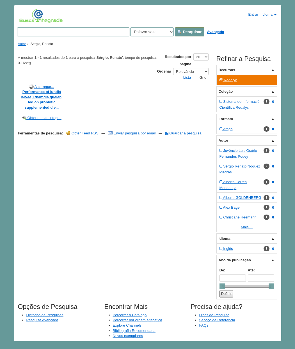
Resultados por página (178, 60)
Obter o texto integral (41, 118)
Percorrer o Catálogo (130, 315)
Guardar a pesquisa (183, 133)
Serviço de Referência (217, 320)
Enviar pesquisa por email (132, 133)
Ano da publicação (235, 260)
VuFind (28, 16)
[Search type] (152, 31)
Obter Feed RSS (82, 133)
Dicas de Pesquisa (214, 315)
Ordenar (164, 71)
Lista (185, 77)
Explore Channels (127, 325)
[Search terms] (73, 31)
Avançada (215, 32)
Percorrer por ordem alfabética (137, 320)
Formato (226, 119)
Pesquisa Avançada (42, 320)
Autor (22, 44)
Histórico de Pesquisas (44, 315)
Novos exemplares (128, 336)
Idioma (269, 14)
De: (222, 270)
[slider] (222, 286)
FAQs (204, 325)
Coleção (226, 91)
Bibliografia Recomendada (134, 331)
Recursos (227, 70)
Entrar (250, 14)
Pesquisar (189, 32)
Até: (251, 270)
